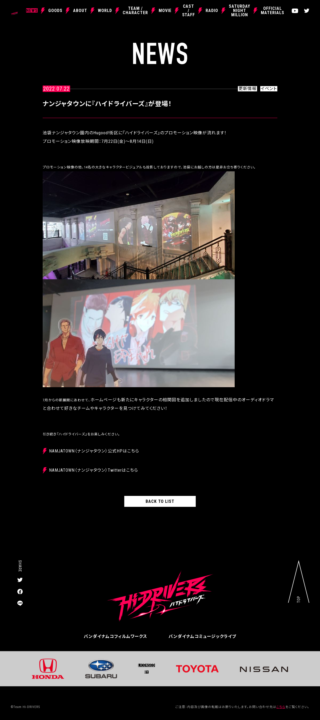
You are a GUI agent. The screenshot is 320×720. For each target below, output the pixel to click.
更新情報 (247, 88)
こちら (280, 707)
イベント (269, 88)
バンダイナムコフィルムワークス (115, 636)
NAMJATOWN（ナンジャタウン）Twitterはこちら (93, 470)
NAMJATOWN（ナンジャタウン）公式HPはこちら (94, 451)
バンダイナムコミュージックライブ (202, 636)
